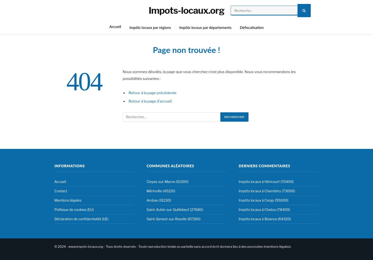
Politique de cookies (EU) (74, 210)
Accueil (115, 26)
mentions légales (277, 246)
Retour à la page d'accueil (150, 101)
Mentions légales (67, 200)
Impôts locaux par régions (150, 27)
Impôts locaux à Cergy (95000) (263, 200)
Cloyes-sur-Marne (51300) (167, 182)
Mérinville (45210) (161, 191)
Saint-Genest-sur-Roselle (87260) (173, 219)
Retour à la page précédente (153, 93)
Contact (60, 191)
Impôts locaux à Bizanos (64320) (265, 219)
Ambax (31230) (159, 200)
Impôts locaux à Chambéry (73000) (267, 191)
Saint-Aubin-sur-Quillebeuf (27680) (175, 210)
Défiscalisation (252, 27)
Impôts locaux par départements (205, 27)
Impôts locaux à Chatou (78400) (264, 210)
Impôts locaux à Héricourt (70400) (266, 182)
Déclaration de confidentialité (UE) (81, 219)
